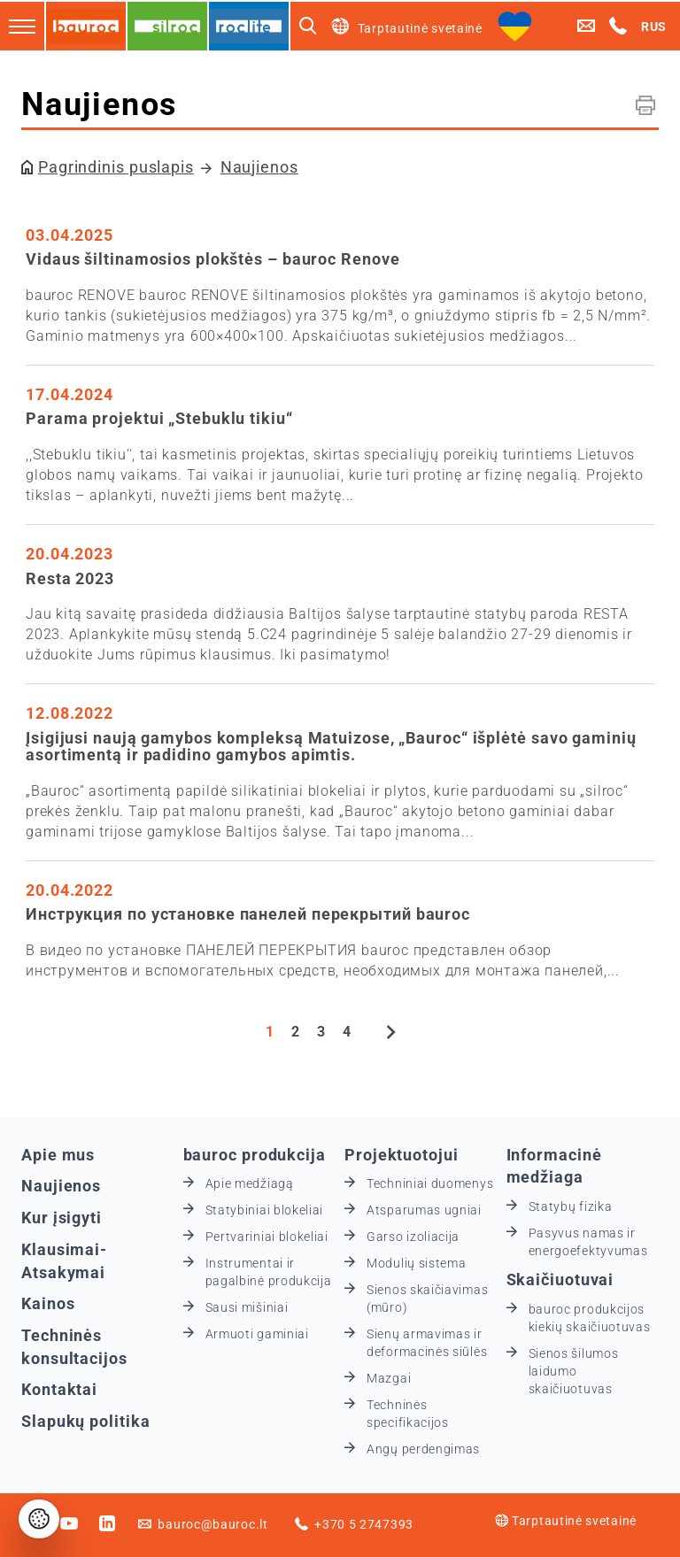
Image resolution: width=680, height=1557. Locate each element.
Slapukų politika (85, 1421)
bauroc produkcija (254, 1154)
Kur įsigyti (61, 1217)
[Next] (391, 1034)
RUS (654, 26)
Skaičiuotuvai (560, 1279)
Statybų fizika (571, 1206)
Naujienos (259, 167)
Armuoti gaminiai (257, 1334)
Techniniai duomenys (430, 1183)
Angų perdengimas (423, 1449)
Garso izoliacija (413, 1236)
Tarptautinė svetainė (566, 1521)
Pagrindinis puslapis (116, 167)
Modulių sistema (417, 1263)
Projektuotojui (401, 1154)
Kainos (47, 1303)
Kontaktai (59, 1389)
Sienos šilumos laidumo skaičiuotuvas (574, 1371)
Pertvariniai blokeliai (266, 1236)
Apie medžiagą (249, 1183)
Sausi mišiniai (247, 1307)
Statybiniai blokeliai (264, 1210)
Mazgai (389, 1378)
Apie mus (58, 1154)
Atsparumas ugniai (424, 1210)
